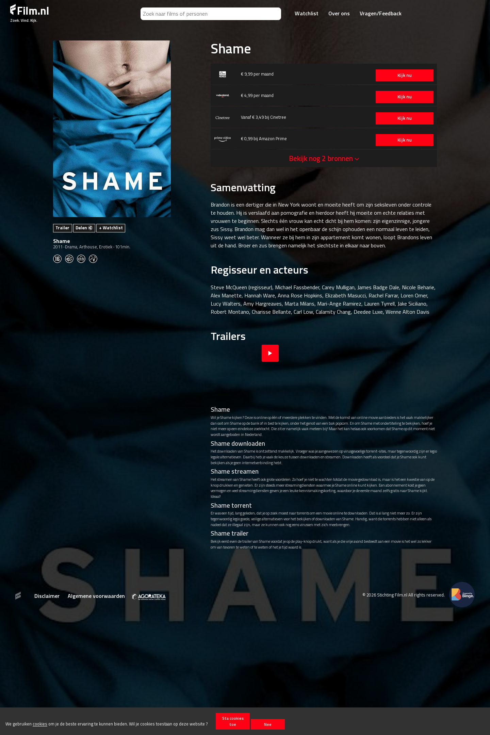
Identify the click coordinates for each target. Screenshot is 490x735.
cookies (40, 724)
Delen (84, 227)
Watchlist (306, 13)
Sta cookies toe (233, 721)
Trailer (62, 227)
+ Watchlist (111, 227)
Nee (268, 724)
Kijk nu (404, 75)
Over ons (339, 13)
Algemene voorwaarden (96, 596)
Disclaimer (47, 596)
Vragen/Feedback (381, 13)
